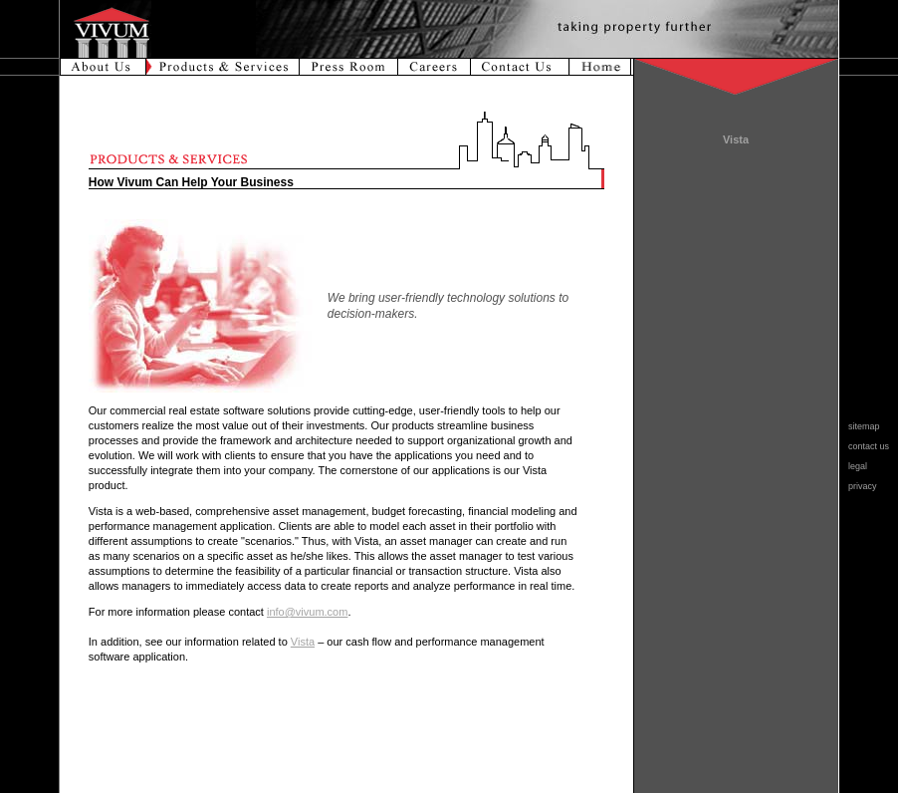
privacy (857, 486)
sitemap (859, 426)
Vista (303, 642)
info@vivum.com (307, 612)
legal (852, 466)
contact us (863, 446)
